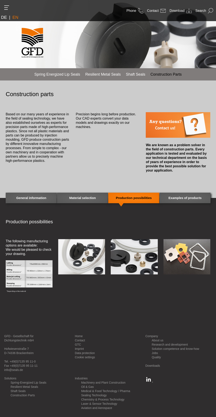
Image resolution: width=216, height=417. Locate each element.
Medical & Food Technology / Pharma (105, 391)
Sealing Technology (94, 395)
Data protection (85, 353)
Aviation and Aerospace (96, 408)
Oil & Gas (87, 386)
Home (79, 336)
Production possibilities (134, 198)
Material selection (82, 198)
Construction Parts (23, 395)
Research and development (170, 344)
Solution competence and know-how (175, 348)
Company (151, 336)
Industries (81, 378)
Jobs (155, 353)
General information (31, 198)
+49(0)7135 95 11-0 (23, 361)
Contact (80, 340)
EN (15, 17)
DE (4, 17)
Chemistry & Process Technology (102, 399)
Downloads (152, 365)
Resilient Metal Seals (24, 386)
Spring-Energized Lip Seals (28, 382)
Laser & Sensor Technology (99, 403)
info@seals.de (13, 370)
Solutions (10, 378)
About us (157, 340)
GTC (78, 344)
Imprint (79, 348)
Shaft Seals (18, 391)
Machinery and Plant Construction (103, 382)
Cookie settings (85, 357)
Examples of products (185, 198)
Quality (156, 357)
